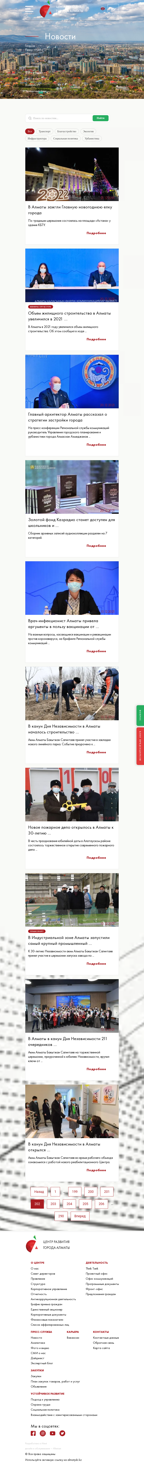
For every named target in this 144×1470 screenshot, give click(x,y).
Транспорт (45, 131)
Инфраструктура (37, 138)
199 (75, 1192)
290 (61, 1217)
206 (102, 1205)
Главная (30, 46)
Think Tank (92, 1270)
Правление (38, 1280)
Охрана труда (40, 1406)
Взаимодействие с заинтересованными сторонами (64, 1416)
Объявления (38, 1388)
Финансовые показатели (47, 1321)
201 (108, 1192)
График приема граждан (46, 1306)
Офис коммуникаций (99, 1280)
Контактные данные (106, 1339)
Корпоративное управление (49, 1290)
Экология (89, 131)
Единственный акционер (46, 1311)
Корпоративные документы (48, 1316)
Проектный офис (97, 1275)
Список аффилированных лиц (50, 1326)
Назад (38, 1192)
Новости (30, 54)
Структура (38, 1285)
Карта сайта (101, 1349)
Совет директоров (43, 1275)
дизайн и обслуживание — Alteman (43, 1449)
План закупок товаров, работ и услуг (55, 1383)
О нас (35, 1270)
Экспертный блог (35, 91)
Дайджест (31, 85)
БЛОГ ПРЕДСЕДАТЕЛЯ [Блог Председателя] (140, 746)
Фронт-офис (94, 1290)
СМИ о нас (32, 79)
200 (91, 1192)
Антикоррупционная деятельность (53, 1300)
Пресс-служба (34, 50)
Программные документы (102, 1285)
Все (30, 131)
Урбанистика (90, 138)
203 (53, 1205)
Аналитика (32, 66)
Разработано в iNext (36, 1444)
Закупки (36, 1377)
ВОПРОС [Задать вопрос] (140, 715)
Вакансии (73, 1339)
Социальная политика (64, 138)
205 (86, 1205)
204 (69, 1205)
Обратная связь (103, 1344)
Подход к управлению (45, 1401)
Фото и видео (34, 72)
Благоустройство (67, 131)
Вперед (80, 1217)
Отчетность (39, 1295)
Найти (100, 118)
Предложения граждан (101, 1295)
